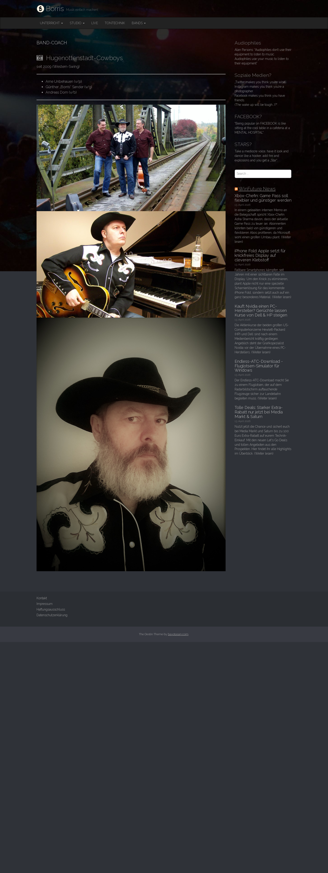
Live (94, 23)
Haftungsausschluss (51, 609)
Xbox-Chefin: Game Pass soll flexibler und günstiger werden (263, 198)
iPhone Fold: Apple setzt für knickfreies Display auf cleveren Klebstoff (260, 255)
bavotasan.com (178, 634)
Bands (139, 23)
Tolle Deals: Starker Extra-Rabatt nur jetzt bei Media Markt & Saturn (259, 412)
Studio (77, 23)
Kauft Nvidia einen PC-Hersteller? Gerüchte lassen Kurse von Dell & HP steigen (261, 310)
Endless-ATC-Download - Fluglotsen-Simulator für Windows (259, 366)
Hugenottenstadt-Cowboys (80, 58)
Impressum (45, 604)
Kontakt (42, 598)
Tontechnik (115, 23)
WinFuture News (257, 188)
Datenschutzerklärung (52, 615)
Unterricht (51, 23)
